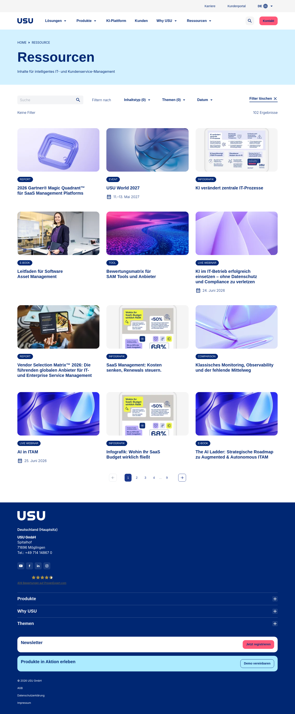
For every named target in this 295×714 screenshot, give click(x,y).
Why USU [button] (167, 20)
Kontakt (268, 21)
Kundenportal (236, 6)
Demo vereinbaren (257, 663)
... (160, 477)
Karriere (209, 6)
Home (21, 42)
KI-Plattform (116, 21)
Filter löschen (263, 98)
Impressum (24, 702)
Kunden (141, 21)
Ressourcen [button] (200, 20)
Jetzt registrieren (258, 644)
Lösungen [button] (56, 20)
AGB (20, 688)
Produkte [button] (86, 20)
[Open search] (250, 21)
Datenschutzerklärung (30, 695)
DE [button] (266, 6)
